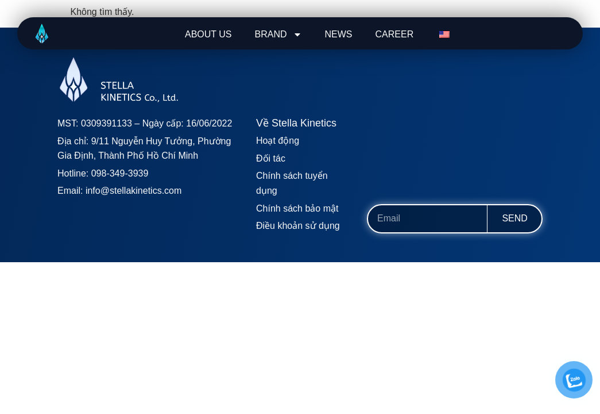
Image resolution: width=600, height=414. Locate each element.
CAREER (395, 34)
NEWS (339, 34)
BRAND (278, 34)
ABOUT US (208, 34)
